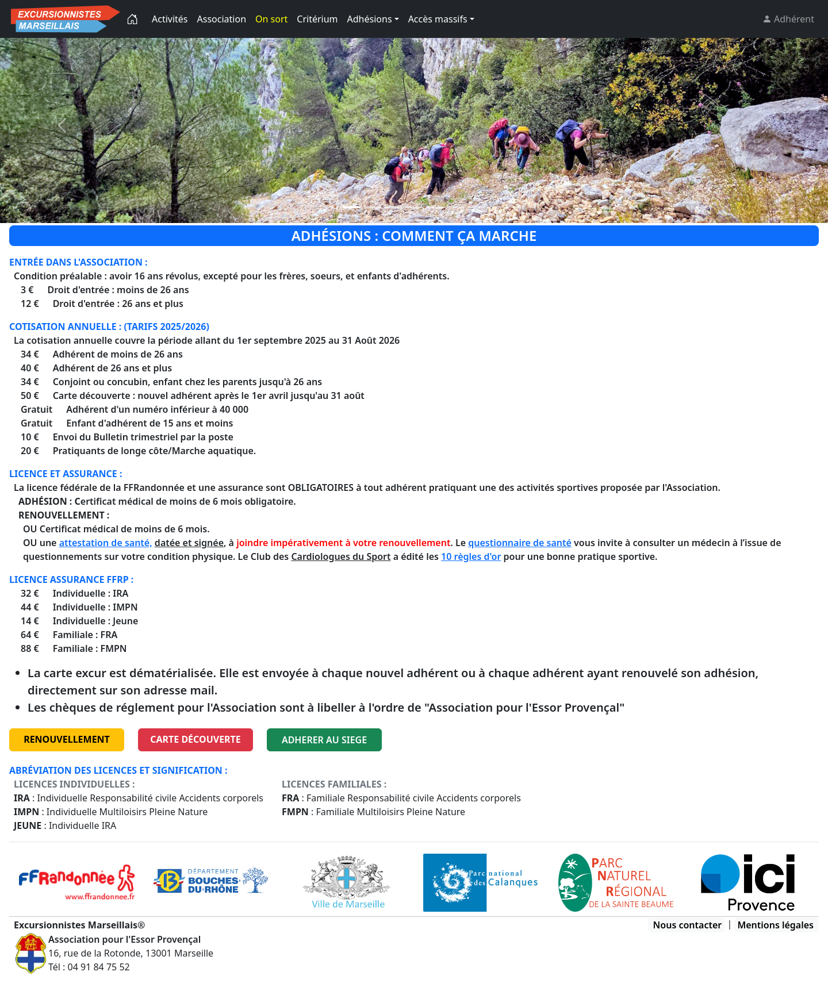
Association (222, 19)
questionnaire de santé (520, 542)
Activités (170, 19)
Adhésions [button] (369, 19)
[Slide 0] (352, 207)
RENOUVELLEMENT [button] (67, 739)
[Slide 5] (455, 207)
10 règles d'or (471, 556)
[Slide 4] (434, 207)
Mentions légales (775, 925)
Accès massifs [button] (437, 19)
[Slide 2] (393, 207)
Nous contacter (687, 925)
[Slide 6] (476, 207)
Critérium (317, 19)
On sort (271, 19)
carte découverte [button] (195, 739)
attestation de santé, (105, 542)
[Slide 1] (372, 207)
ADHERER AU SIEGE (324, 740)
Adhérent (793, 19)
